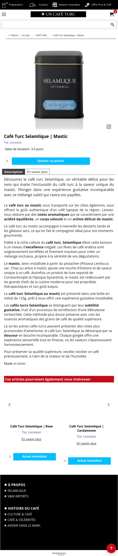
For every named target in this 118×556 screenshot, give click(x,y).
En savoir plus (37, 172)
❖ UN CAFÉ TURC (58, 14)
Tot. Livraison (13, 142)
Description (13, 172)
